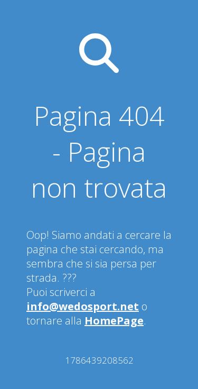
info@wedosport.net (82, 306)
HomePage (114, 320)
